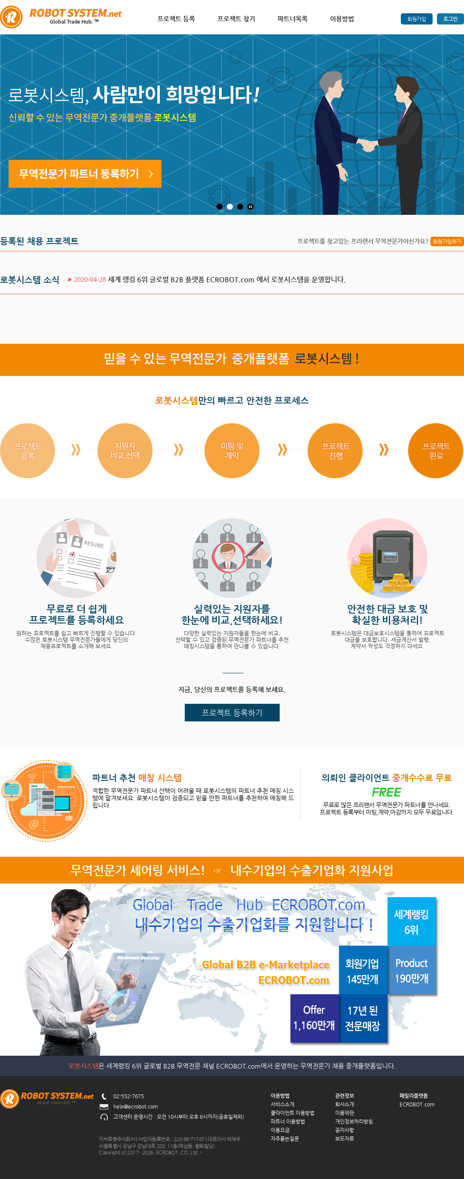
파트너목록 (293, 18)
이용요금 (280, 1130)
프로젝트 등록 (176, 18)
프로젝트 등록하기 (232, 712)
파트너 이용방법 (288, 1121)
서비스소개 (282, 1104)
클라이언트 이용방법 (292, 1113)
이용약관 (344, 1113)
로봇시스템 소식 (30, 280)
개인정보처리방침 (354, 1121)
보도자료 (344, 1139)
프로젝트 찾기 (236, 18)
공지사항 (344, 1130)
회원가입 (416, 19)
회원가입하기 (447, 241)
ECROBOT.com (417, 1104)
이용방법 (342, 18)
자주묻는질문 (285, 1139)
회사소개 (344, 1104)
